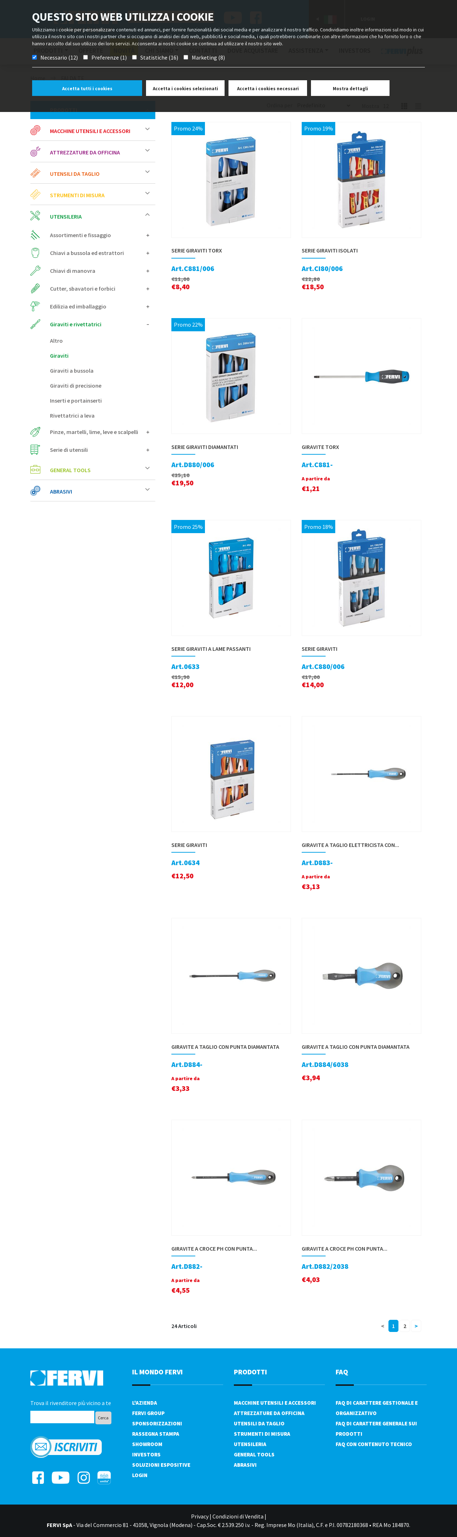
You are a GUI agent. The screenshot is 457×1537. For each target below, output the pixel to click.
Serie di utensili (100, 449)
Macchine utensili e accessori (100, 130)
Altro (56, 340)
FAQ (342, 1371)
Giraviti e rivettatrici (100, 324)
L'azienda (144, 1402)
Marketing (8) (208, 57)
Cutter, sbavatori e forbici (100, 288)
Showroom (147, 1444)
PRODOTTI (250, 1371)
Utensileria (100, 216)
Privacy (200, 1516)
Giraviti (59, 355)
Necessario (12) (59, 57)
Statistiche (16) (159, 57)
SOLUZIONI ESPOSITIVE (161, 1464)
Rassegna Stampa (155, 1433)
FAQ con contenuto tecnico (374, 1444)
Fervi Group (148, 1413)
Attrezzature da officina (100, 152)
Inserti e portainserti (76, 400)
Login (139, 1475)
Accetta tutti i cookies (87, 89)
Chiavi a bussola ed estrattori (100, 252)
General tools (100, 470)
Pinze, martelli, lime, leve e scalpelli (100, 431)
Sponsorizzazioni (157, 1423)
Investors (146, 1454)
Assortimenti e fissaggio (100, 235)
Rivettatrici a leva (72, 415)
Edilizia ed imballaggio (100, 306)
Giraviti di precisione (75, 385)
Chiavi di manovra (100, 270)
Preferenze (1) (109, 57)
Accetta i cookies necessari (268, 89)
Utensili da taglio (100, 173)
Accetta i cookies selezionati (185, 89)
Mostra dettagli (350, 89)
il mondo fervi (157, 1371)
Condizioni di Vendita (237, 1516)
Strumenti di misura (100, 195)
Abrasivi (100, 491)
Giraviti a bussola (72, 370)
